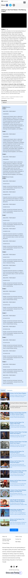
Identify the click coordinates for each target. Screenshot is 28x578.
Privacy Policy (5, 543)
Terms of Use (18, 536)
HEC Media (18, 541)
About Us (4, 536)
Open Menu (24, 2)
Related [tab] (3, 390)
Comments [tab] (9, 390)
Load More (14, 530)
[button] (7, 5)
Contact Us (18, 539)
